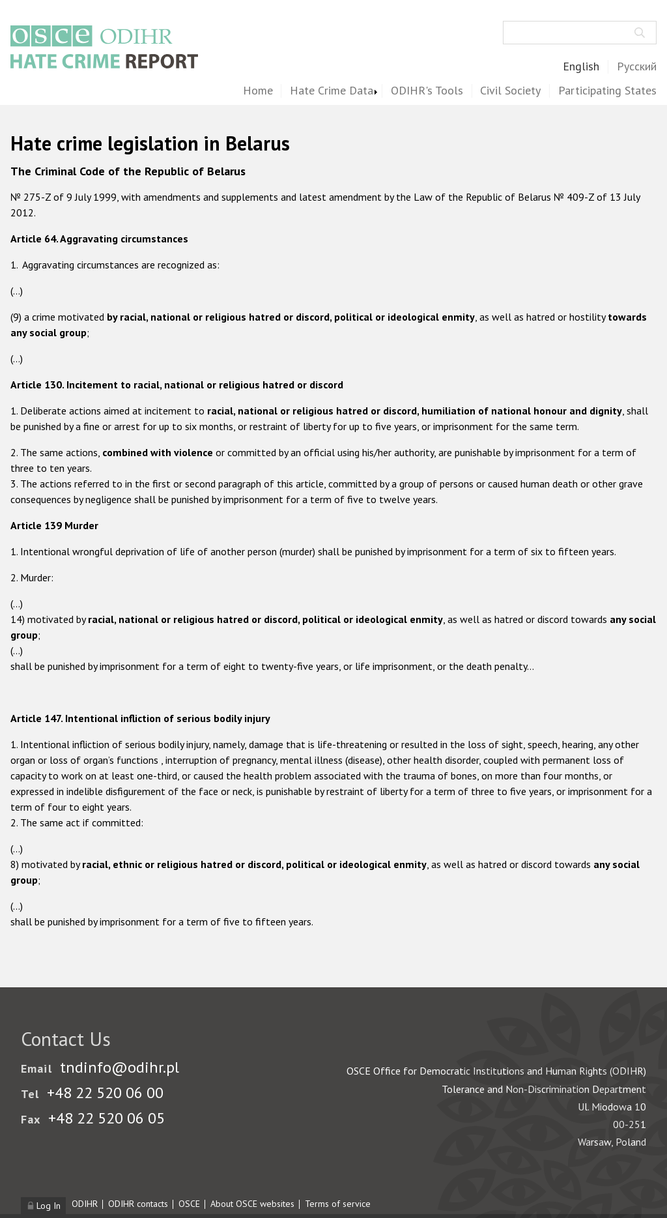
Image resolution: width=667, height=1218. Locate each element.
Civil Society (510, 91)
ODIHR (85, 1204)
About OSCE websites (252, 1204)
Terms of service (338, 1204)
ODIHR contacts (138, 1204)
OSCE (189, 1204)
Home (258, 91)
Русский (637, 67)
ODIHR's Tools (427, 91)
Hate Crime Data (331, 91)
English (581, 67)
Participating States (607, 91)
